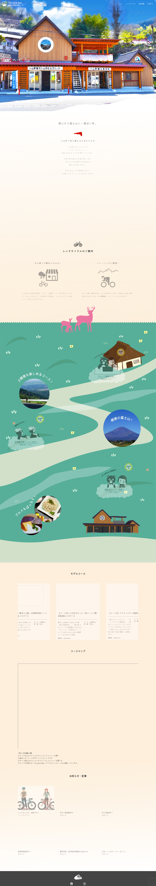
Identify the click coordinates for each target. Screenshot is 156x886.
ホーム (120, 4)
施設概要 (141, 4)
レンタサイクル (131, 4)
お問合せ (150, 4)
